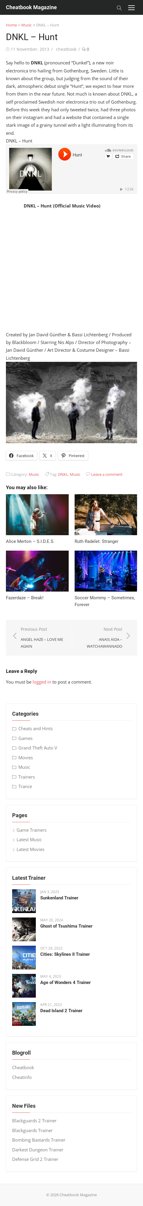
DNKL (63, 474)
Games (25, 738)
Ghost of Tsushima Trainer (66, 926)
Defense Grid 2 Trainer (35, 1159)
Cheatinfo (22, 1077)
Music (26, 25)
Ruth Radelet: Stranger (96, 541)
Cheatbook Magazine (31, 7)
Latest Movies (30, 849)
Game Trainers (31, 830)
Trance (25, 786)
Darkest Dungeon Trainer (37, 1150)
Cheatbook (23, 1067)
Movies (25, 757)
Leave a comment (107, 474)
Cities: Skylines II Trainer (65, 954)
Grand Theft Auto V (37, 748)
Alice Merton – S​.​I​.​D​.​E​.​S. (30, 541)
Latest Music (29, 839)
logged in (42, 682)
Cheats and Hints (35, 728)
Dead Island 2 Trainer (61, 1010)
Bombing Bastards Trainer (38, 1140)
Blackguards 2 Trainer (34, 1120)
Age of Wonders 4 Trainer (65, 982)
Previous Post (43, 637)
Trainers (26, 777)
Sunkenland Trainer (59, 898)
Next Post (100, 637)
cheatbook (66, 49)
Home (11, 25)
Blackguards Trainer (32, 1130)
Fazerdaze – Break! (25, 597)
